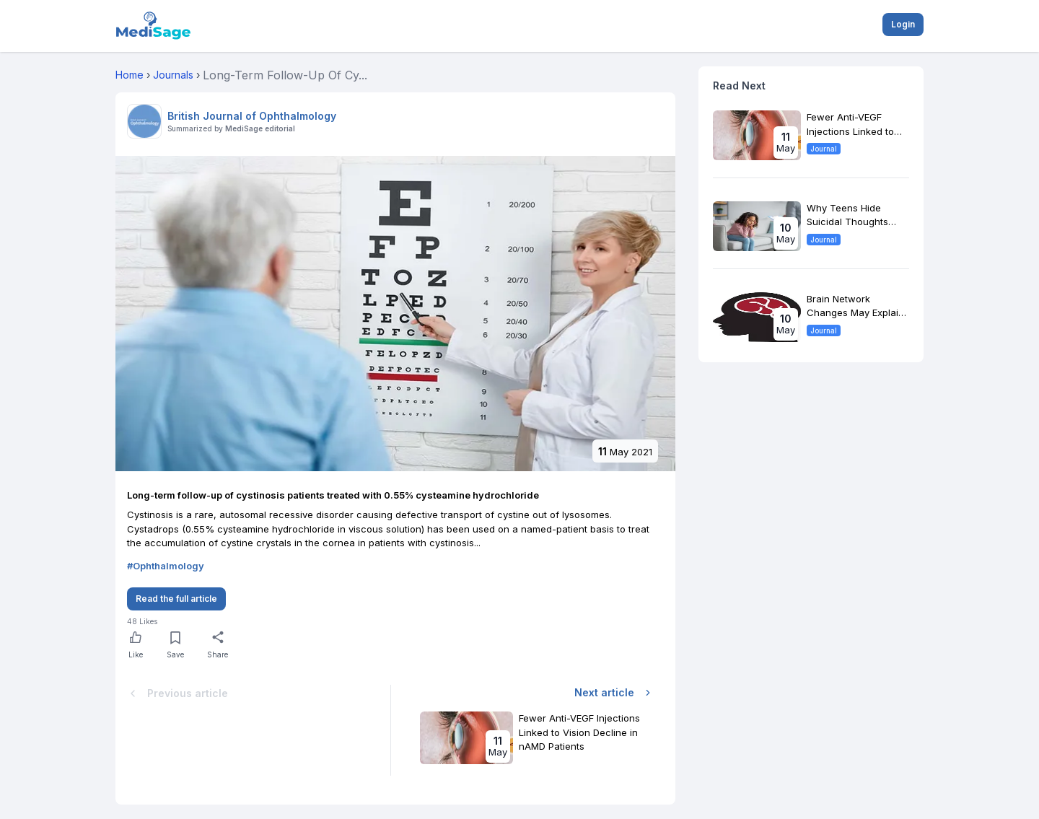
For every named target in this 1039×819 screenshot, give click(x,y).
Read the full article (176, 598)
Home (129, 75)
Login (903, 24)
